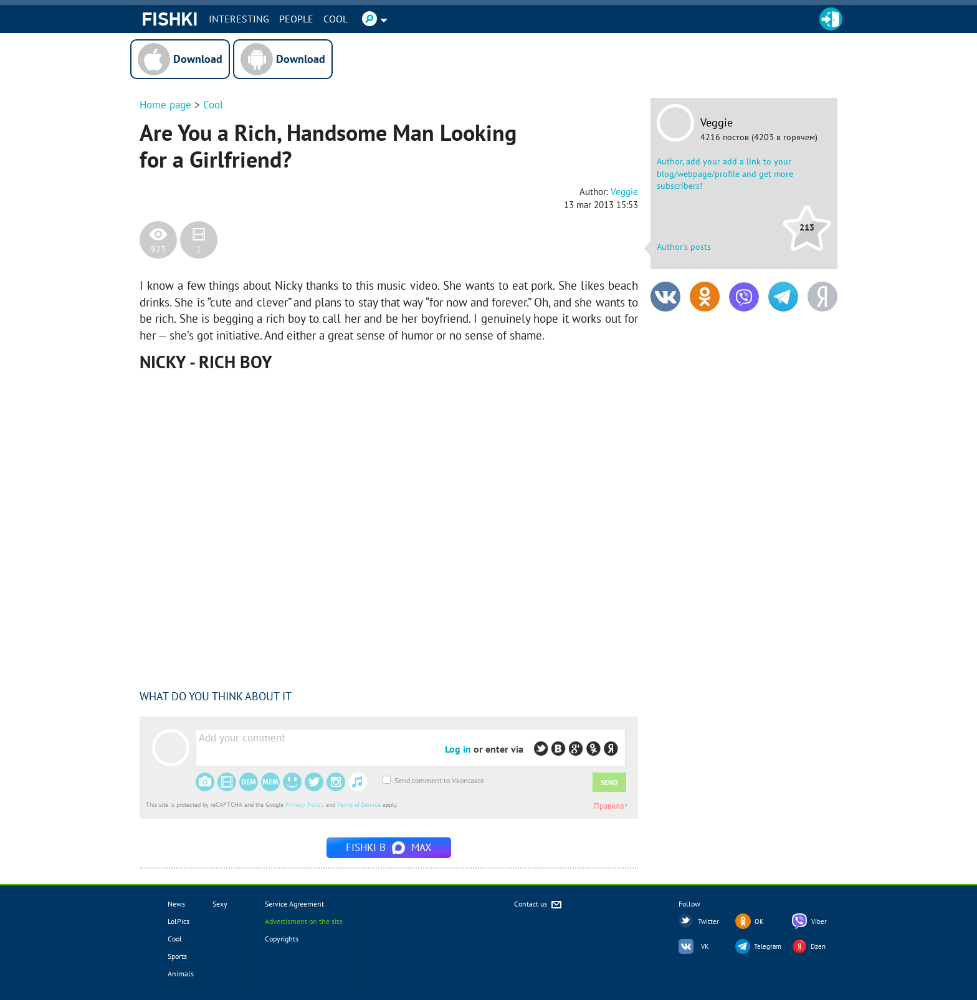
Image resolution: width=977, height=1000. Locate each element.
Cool (335, 18)
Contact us (538, 905)
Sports (177, 956)
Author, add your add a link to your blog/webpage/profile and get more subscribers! (725, 173)
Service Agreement (294, 903)
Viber (819, 921)
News (176, 903)
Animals (181, 973)
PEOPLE (296, 18)
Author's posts (684, 246)
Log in (458, 749)
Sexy (219, 903)
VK (705, 946)
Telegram (767, 946)
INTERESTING (239, 18)
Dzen (818, 946)
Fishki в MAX (389, 847)
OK (759, 921)
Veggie (716, 123)
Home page (165, 105)
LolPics (178, 921)
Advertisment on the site (304, 921)
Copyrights (281, 938)
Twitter (708, 921)
